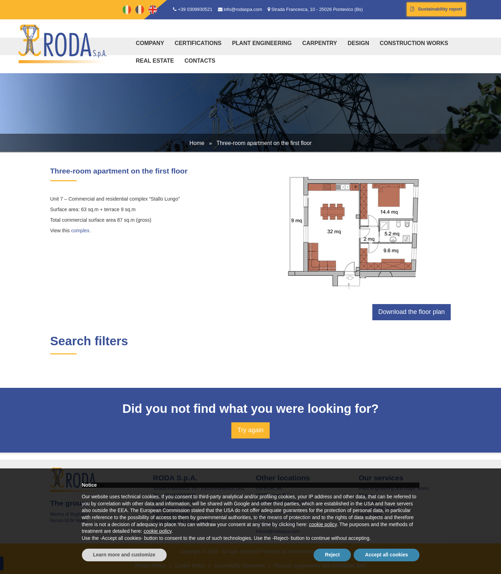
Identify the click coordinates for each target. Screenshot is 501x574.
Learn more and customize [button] (124, 554)
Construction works (414, 43)
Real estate (155, 61)
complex (80, 230)
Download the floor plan (411, 311)
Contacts (200, 61)
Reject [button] (332, 554)
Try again (250, 430)
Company (150, 43)
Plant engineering (262, 43)
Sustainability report (436, 9)
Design (358, 43)
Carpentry (319, 43)
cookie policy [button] (323, 524)
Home (197, 143)
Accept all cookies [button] (386, 554)
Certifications (198, 43)
